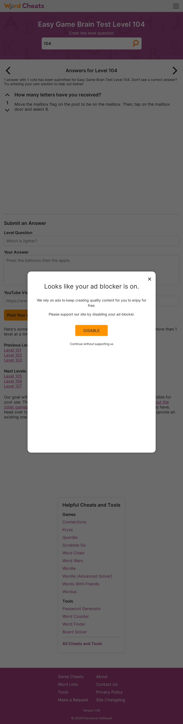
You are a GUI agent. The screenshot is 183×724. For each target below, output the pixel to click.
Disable (91, 330)
